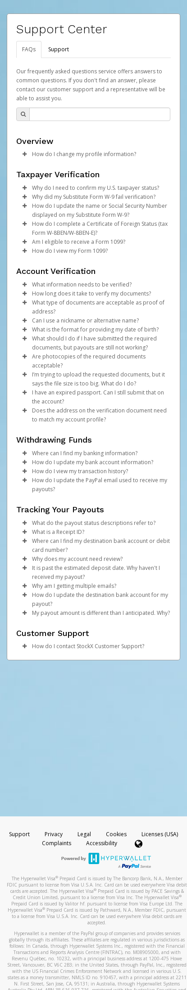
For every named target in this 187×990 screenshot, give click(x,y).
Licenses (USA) (159, 834)
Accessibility (101, 843)
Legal (84, 834)
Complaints (57, 843)
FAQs (29, 49)
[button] (24, 154)
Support (58, 49)
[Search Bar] (99, 114)
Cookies (116, 834)
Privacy (54, 834)
